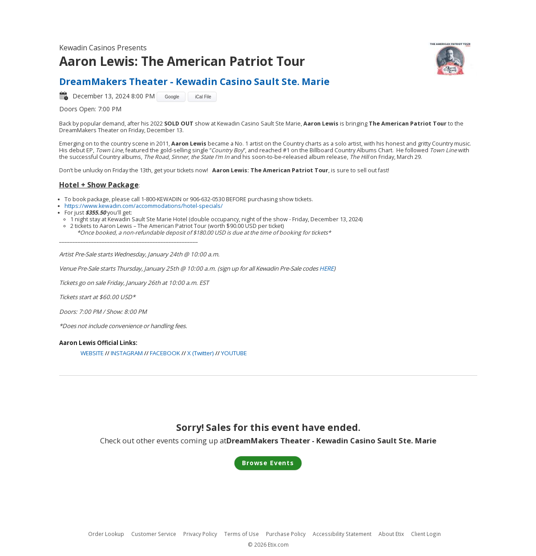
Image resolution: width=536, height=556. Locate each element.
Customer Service (153, 534)
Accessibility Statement (342, 534)
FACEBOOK (165, 353)
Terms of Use (241, 534)
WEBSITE (92, 353)
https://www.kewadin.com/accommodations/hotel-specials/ (143, 206)
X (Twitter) (200, 353)
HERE (326, 268)
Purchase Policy (286, 534)
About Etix (391, 534)
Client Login (426, 534)
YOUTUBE (234, 353)
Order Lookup (106, 534)
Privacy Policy (200, 534)
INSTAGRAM (127, 353)
